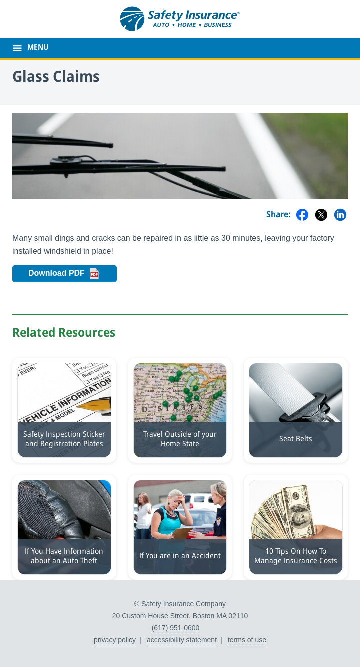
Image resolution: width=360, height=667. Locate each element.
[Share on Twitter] (321, 216)
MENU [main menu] (37, 48)
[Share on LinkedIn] (340, 216)
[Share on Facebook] (302, 216)
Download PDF (69, 274)
